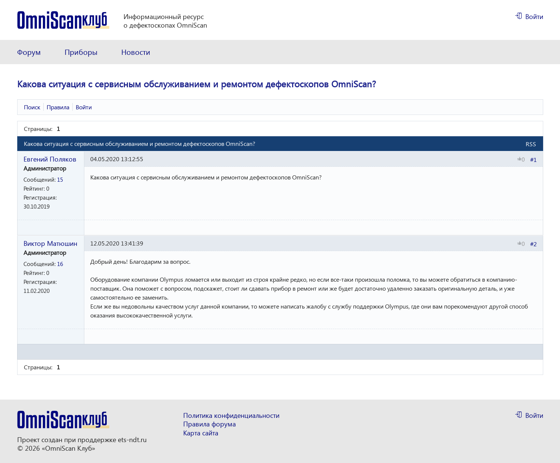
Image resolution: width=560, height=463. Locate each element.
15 (60, 179)
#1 (533, 159)
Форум (29, 52)
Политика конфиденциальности (231, 415)
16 (60, 264)
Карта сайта (200, 433)
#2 (533, 244)
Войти (534, 16)
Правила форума (209, 424)
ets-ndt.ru (132, 439)
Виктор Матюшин (50, 243)
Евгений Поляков (50, 158)
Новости (135, 52)
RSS (531, 144)
